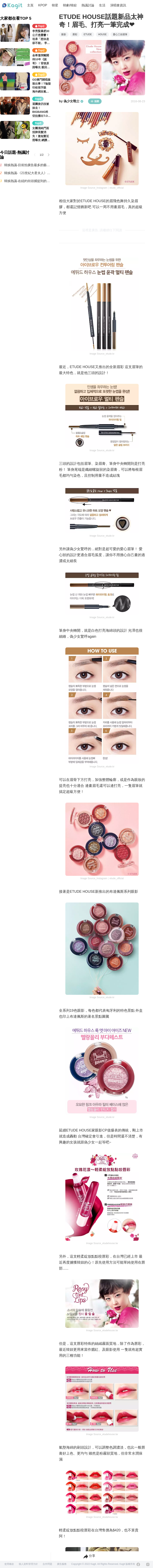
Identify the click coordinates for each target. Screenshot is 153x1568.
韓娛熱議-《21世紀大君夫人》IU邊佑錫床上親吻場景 (27, 173)
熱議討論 (87, 5)
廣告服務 (62, 1564)
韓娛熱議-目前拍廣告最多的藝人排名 (27, 165)
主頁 (30, 5)
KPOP (42, 5)
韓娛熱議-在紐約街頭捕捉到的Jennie (27, 181)
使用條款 (9, 1564)
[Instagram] (148, 1564)
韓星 (55, 5)
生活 (102, 5)
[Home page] (12, 6)
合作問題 (47, 1564)
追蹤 (95, 101)
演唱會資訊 (118, 5)
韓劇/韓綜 (69, 5)
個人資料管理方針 (28, 1564)
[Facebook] (138, 1564)
